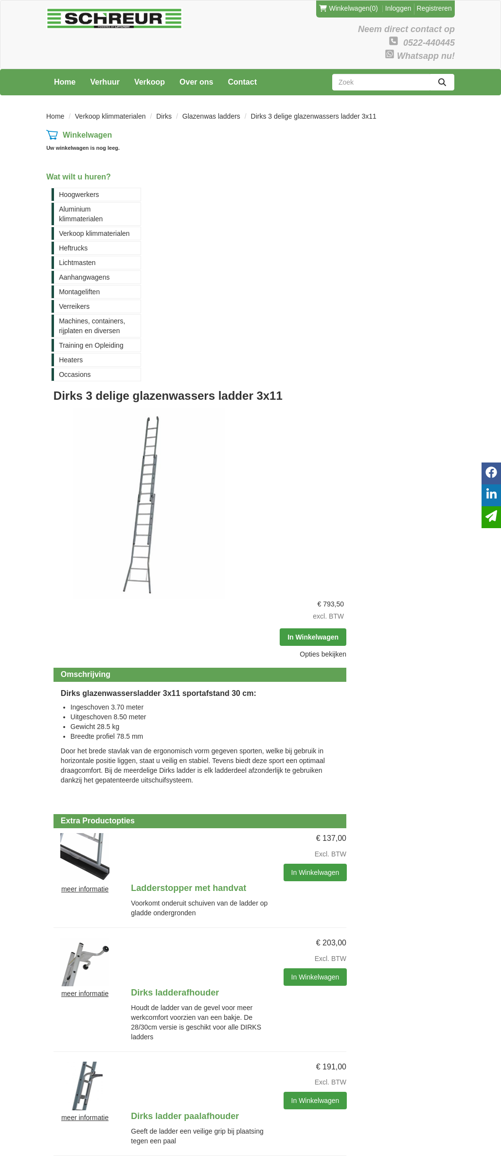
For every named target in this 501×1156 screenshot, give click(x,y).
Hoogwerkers (79, 194)
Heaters (71, 360)
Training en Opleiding (91, 345)
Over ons (196, 82)
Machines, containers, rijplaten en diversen (92, 326)
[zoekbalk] (381, 82)
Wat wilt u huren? (78, 177)
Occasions (74, 374)
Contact (242, 82)
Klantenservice (284, 974)
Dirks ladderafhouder (277, 601)
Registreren (434, 8)
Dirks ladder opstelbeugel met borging (295, 768)
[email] (491, 517)
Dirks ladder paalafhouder (286, 682)
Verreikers (74, 306)
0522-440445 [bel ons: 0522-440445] (73, 1014)
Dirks (164, 116)
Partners (135, 984)
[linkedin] (446, 1133)
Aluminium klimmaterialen (81, 214)
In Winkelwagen (414, 187)
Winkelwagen (87, 135)
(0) (348, 8)
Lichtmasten (77, 263)
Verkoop (149, 82)
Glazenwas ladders (211, 116)
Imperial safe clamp (273, 849)
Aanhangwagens (84, 277)
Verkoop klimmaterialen (110, 116)
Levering (206, 974)
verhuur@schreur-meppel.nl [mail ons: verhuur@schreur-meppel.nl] (76, 1033)
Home (64, 82)
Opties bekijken (424, 204)
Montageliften (79, 292)
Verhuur (104, 82)
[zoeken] (442, 82)
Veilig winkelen (214, 984)
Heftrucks (73, 248)
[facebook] (428, 1133)
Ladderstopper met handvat (290, 521)
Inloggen (398, 8)
